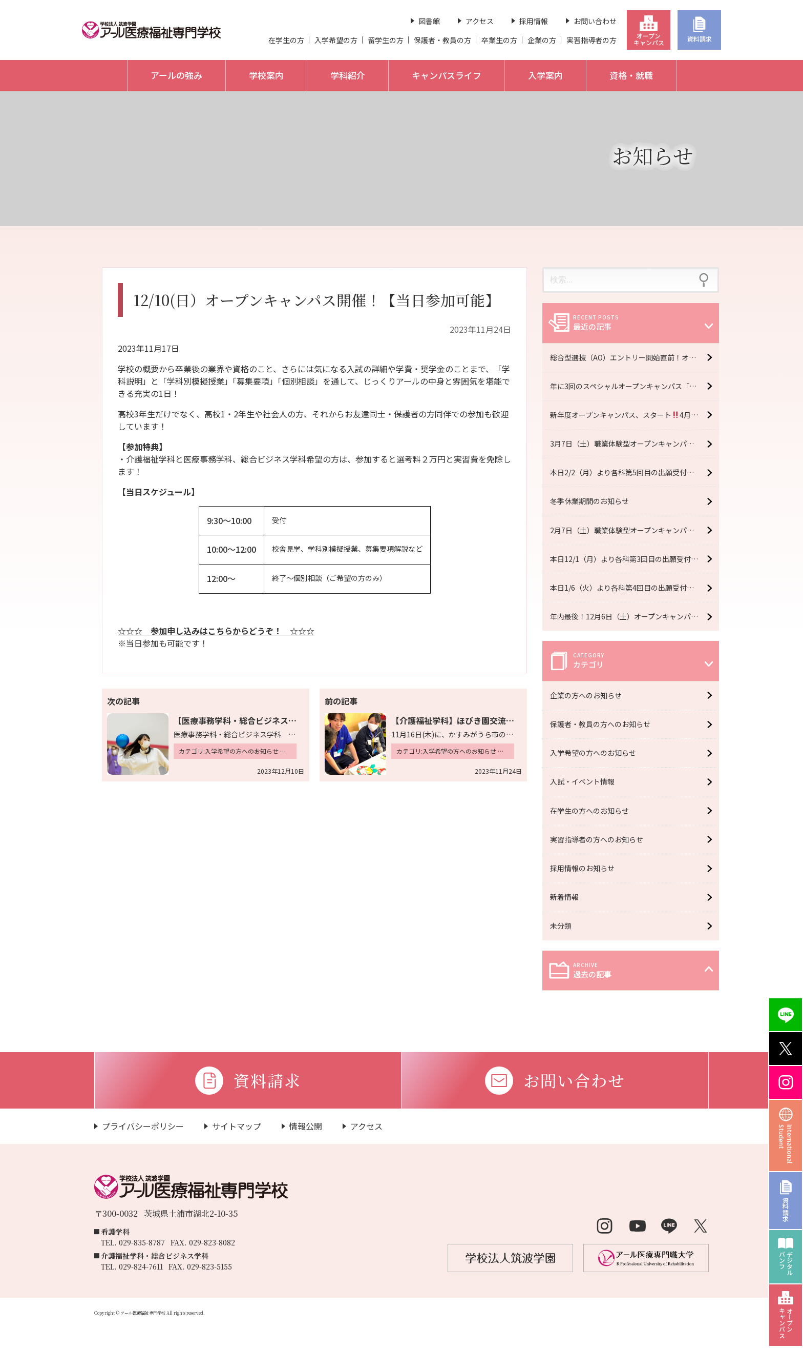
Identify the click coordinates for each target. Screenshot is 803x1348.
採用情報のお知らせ (587, 868)
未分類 (566, 925)
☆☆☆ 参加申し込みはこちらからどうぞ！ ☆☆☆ (216, 631)
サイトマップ (236, 1126)
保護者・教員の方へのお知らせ (605, 724)
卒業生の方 (499, 40)
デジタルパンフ (785, 1263)
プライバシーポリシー (143, 1126)
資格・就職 (631, 75)
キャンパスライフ (446, 75)
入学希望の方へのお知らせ (598, 753)
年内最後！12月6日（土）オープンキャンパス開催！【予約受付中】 (634, 616)
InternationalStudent (785, 1143)
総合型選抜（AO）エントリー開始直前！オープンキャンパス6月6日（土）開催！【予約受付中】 (634, 357)
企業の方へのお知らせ (591, 695)
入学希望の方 (335, 40)
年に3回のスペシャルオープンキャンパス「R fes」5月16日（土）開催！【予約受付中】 (634, 386)
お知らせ (652, 155)
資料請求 (699, 38)
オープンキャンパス (648, 39)
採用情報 (533, 21)
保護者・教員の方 (442, 40)
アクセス (480, 21)
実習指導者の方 (591, 40)
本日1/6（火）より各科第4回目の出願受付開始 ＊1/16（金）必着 (634, 587)
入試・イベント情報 (587, 781)
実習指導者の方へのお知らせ (601, 839)
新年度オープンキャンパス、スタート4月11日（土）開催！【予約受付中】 (634, 415)
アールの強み (176, 75)
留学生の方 (386, 40)
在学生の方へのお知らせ (594, 811)
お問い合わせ (595, 21)
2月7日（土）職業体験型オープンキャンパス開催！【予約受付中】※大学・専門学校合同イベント (634, 530)
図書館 (429, 21)
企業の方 (541, 40)
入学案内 (545, 75)
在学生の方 (286, 40)
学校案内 (266, 75)
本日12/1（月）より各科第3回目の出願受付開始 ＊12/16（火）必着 (634, 559)
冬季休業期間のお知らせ (589, 501)
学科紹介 (347, 75)
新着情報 (569, 897)
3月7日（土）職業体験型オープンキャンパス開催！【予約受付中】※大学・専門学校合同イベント (634, 443)
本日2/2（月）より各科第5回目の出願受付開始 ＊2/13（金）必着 (634, 472)
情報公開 (305, 1126)
